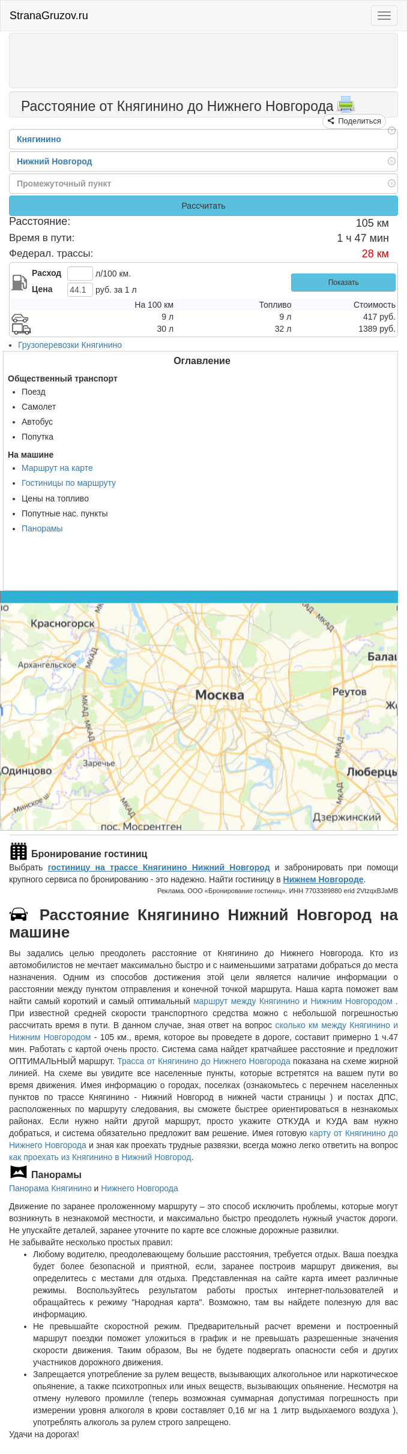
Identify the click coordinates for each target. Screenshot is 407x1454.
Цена (42, 289)
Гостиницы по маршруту (69, 483)
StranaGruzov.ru (49, 16)
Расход (46, 273)
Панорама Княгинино (50, 1188)
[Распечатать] (345, 108)
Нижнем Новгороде (323, 879)
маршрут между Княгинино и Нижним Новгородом (294, 1001)
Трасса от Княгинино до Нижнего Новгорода (204, 1061)
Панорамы (42, 528)
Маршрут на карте (57, 468)
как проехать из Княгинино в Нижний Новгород (100, 1157)
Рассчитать (203, 206)
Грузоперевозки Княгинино (70, 345)
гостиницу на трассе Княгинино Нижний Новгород (159, 867)
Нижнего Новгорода (139, 1188)
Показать (343, 282)
